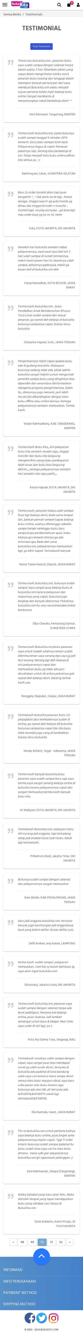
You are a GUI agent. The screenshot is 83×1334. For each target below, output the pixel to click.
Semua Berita (12, 14)
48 (22, 1242)
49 (32, 1242)
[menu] (5, 5)
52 (60, 1242)
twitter (41, 1318)
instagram (53, 1318)
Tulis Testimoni (41, 46)
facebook (29, 1318)
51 (51, 1242)
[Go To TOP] (41, 1256)
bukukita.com (49, 1330)
